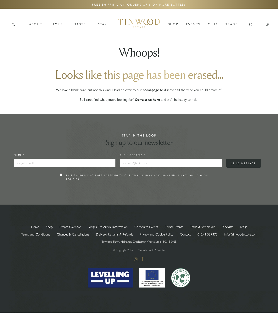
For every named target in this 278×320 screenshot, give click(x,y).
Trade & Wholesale (205, 226)
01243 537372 (232, 234)
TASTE (80, 24)
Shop (173, 24)
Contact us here (147, 99)
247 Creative (158, 257)
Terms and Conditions (150, 175)
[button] (13, 24)
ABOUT (35, 24)
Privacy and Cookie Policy (179, 234)
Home (29, 226)
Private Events (176, 226)
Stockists (232, 226)
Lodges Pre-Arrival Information (106, 226)
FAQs (249, 226)
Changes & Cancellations (91, 234)
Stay (102, 24)
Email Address (132, 155)
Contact (209, 234)
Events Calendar (65, 226)
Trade (231, 24)
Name (19, 155)
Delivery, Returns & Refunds (134, 234)
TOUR (58, 24)
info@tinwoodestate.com (139, 241)
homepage (150, 90)
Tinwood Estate (139, 24)
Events (193, 24)
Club (213, 24)
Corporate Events (146, 226)
